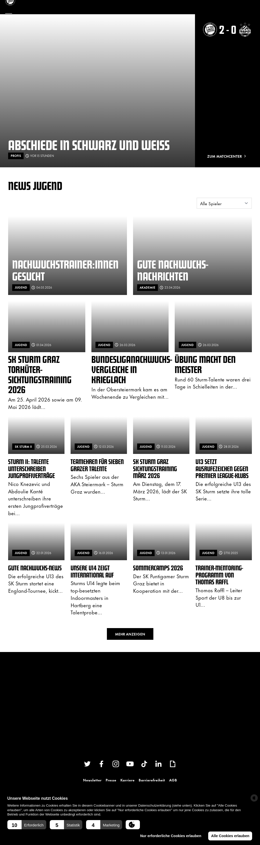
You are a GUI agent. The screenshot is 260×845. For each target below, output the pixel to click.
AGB (173, 779)
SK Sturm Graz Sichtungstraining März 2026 (155, 468)
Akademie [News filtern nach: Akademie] (147, 287)
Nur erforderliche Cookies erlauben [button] (170, 836)
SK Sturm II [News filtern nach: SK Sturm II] (23, 446)
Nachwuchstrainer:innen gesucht (65, 270)
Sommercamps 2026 (158, 568)
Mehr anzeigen (130, 633)
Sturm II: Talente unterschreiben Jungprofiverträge (31, 468)
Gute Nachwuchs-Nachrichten (172, 270)
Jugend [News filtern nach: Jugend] (21, 287)
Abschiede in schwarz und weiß (89, 144)
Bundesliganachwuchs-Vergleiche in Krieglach (131, 369)
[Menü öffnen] (8, 15)
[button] (26, 824)
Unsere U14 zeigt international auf (92, 571)
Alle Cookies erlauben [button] (230, 836)
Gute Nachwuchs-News (35, 568)
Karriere (127, 779)
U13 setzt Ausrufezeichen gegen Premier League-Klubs (222, 468)
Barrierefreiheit (152, 779)
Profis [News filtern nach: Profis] (16, 155)
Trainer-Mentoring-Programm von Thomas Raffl (219, 575)
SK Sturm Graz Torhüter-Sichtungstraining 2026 (40, 374)
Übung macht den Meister (205, 364)
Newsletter (92, 779)
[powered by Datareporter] (254, 798)
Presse (111, 779)
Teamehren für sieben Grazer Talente (97, 465)
